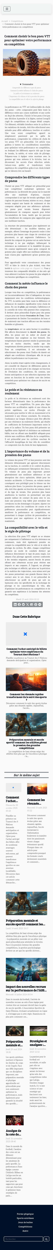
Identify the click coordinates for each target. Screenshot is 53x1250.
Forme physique (25, 1213)
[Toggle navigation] (7, 8)
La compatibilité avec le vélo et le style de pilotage (26, 99)
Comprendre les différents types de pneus (26, 88)
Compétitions (17, 21)
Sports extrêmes (25, 1218)
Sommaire (27, 84)
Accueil (4, 21)
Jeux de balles (25, 1222)
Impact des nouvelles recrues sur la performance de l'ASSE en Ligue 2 (26, 990)
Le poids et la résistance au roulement (26, 93)
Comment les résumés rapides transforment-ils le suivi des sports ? (26, 697)
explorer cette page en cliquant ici (27, 268)
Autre (25, 1230)
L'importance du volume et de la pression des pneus (26, 96)
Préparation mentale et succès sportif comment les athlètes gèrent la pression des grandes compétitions (26, 744)
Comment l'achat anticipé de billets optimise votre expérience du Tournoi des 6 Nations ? (26, 651)
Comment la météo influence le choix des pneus (26, 90)
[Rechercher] (23, 1239)
